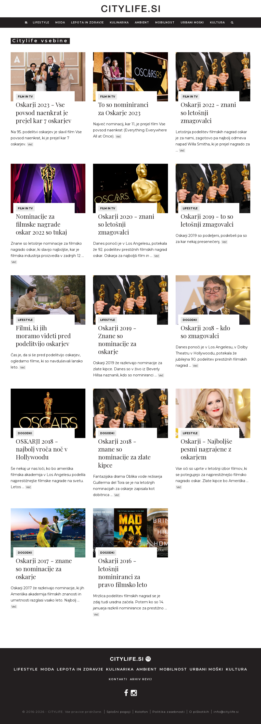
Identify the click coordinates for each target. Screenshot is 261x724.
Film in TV (25, 96)
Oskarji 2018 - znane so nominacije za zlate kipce (124, 453)
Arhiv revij (141, 679)
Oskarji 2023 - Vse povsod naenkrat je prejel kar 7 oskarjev (43, 112)
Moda (60, 22)
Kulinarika (119, 22)
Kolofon (141, 712)
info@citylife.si (226, 712)
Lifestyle (41, 22)
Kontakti (118, 679)
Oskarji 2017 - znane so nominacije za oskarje (44, 568)
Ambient (142, 22)
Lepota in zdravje (87, 22)
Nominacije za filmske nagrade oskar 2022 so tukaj (41, 224)
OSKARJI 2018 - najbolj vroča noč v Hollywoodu (41, 449)
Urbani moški (192, 22)
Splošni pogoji (119, 712)
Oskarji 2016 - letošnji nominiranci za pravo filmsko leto (122, 572)
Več (30, 144)
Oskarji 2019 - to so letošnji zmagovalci (207, 220)
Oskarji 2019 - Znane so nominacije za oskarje (117, 340)
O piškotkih (199, 712)
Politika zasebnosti (168, 712)
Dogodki (190, 320)
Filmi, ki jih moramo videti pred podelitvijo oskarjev (43, 336)
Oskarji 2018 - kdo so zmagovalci (205, 332)
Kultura (217, 22)
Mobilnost (165, 22)
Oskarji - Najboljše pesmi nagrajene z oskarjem (206, 449)
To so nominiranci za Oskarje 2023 (123, 108)
